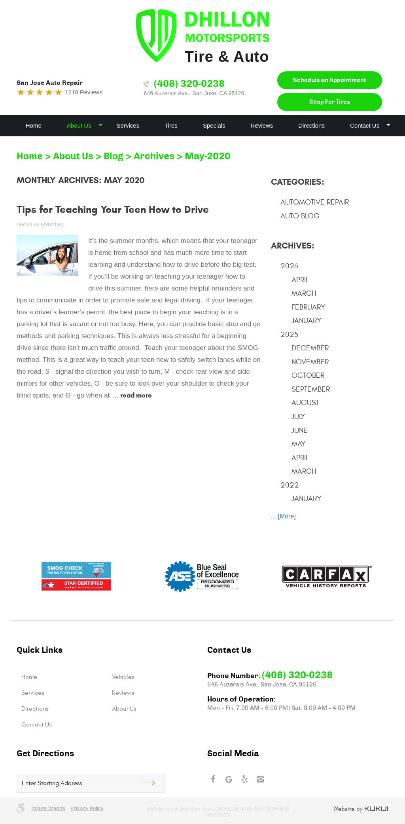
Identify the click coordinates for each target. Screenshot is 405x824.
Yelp (244, 779)
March (303, 293)
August (305, 402)
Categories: (297, 181)
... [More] (283, 516)
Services (128, 125)
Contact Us (364, 125)
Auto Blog (300, 216)
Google (228, 779)
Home (34, 125)
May (298, 444)
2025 (289, 334)
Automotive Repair (314, 202)
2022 (289, 485)
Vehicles (123, 677)
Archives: (292, 245)
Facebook (212, 779)
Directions (311, 125)
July (298, 416)
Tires (171, 125)
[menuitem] (33, 126)
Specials (214, 125)
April (300, 279)
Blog (113, 156)
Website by (360, 809)
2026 (289, 266)
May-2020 (208, 156)
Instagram (260, 779)
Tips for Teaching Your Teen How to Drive (113, 209)
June (299, 430)
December (310, 348)
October (307, 375)
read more (136, 395)
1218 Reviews (83, 92)
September (310, 389)
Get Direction (153, 783)
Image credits (48, 808)
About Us (79, 125)
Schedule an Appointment (329, 80)
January (306, 320)
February (308, 307)
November (310, 362)
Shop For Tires (329, 102)
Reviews (262, 125)
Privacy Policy (87, 808)
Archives (154, 156)
